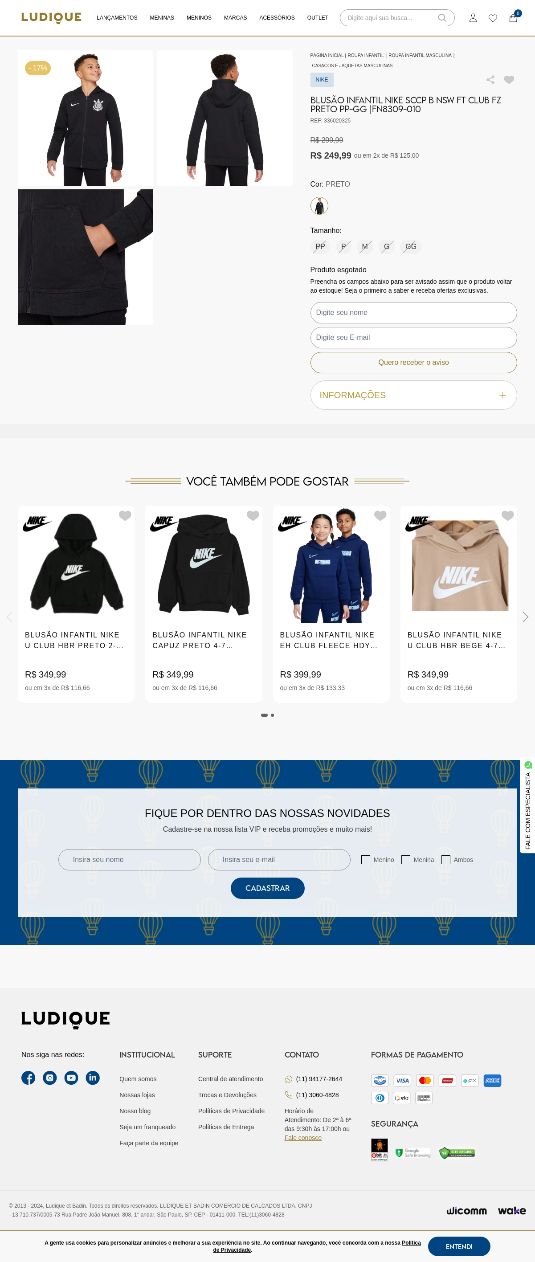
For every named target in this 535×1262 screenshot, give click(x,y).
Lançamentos (117, 18)
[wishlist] (492, 17)
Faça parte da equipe (148, 1143)
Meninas (162, 18)
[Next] (526, 617)
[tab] (264, 715)
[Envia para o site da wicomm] (467, 1210)
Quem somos (137, 1078)
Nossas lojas (137, 1095)
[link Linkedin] (93, 1078)
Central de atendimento (230, 1078)
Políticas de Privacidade (231, 1111)
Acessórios (276, 18)
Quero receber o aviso (414, 362)
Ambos (464, 859)
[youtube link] (71, 1078)
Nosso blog (135, 1111)
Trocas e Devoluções (227, 1095)
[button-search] (442, 18)
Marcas (235, 18)
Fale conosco (303, 1137)
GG (411, 246)
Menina (424, 859)
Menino (384, 859)
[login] (473, 17)
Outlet (317, 18)
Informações (414, 395)
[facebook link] (28, 1078)
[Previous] (9, 617)
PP (320, 246)
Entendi (459, 1246)
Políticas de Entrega (226, 1127)
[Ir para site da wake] (512, 1210)
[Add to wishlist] (509, 80)
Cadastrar (267, 888)
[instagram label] (50, 1078)
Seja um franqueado (147, 1127)
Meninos (199, 18)
